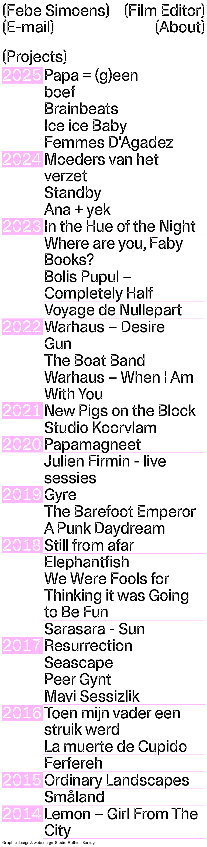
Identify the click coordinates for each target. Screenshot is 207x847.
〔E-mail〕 (28, 27)
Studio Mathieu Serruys (75, 842)
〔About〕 (180, 27)
